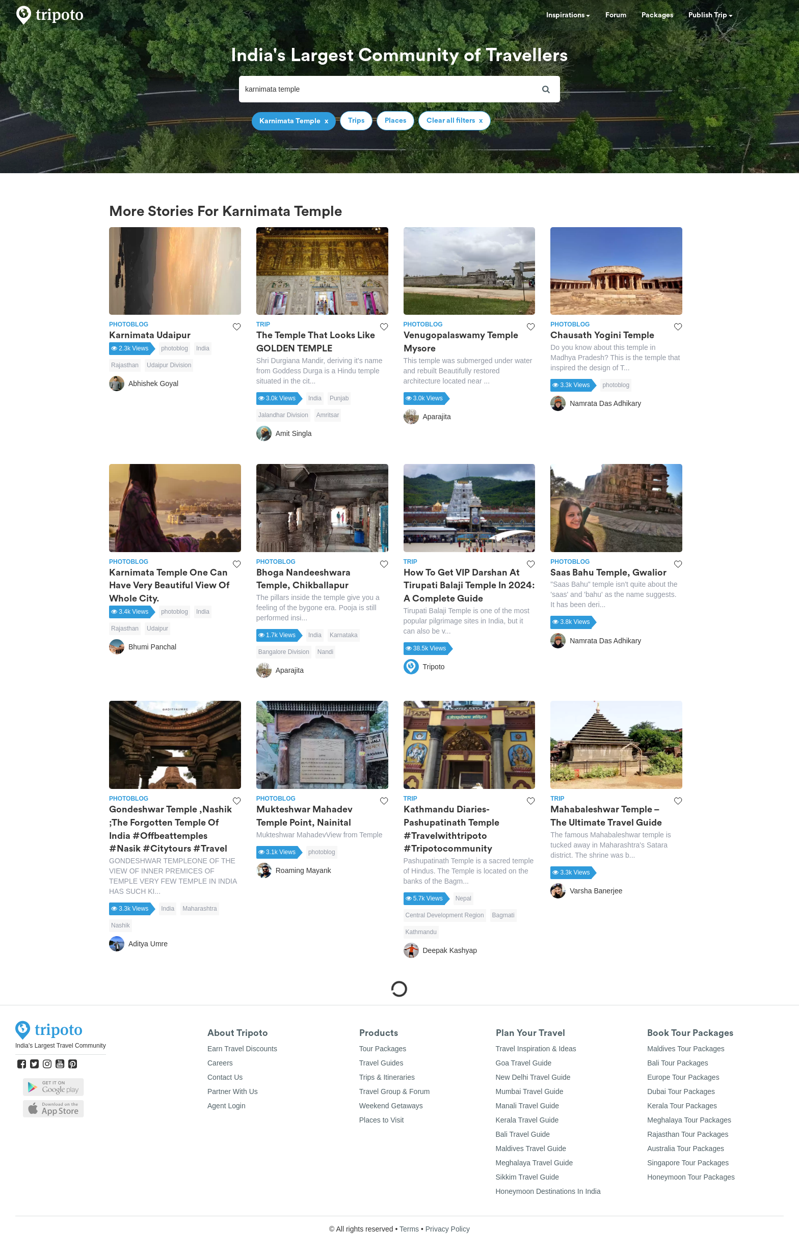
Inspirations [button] (568, 15)
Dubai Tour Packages (681, 1091)
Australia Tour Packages (685, 1148)
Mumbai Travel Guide (530, 1091)
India (202, 348)
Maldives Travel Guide (531, 1148)
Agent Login (226, 1106)
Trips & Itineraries (387, 1077)
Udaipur (157, 628)
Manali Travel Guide (528, 1106)
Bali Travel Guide (523, 1134)
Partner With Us (232, 1091)
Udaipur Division (169, 365)
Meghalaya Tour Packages (689, 1120)
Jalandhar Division (283, 415)
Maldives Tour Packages (685, 1049)
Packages (657, 15)
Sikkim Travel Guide (527, 1177)
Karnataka (344, 635)
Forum (615, 15)
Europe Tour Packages (683, 1077)
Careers (220, 1063)
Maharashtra (199, 908)
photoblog (174, 348)
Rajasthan (125, 365)
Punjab (339, 398)
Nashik (120, 925)
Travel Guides (381, 1063)
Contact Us (225, 1077)
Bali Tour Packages (677, 1063)
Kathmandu (421, 932)
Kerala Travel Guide (527, 1120)
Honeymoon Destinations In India (548, 1191)
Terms (409, 1229)
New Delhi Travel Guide (533, 1077)
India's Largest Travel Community (60, 1045)
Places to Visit (381, 1120)
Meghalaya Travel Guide (534, 1163)
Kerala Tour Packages (682, 1106)
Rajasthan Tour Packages (687, 1134)
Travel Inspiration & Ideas (536, 1049)
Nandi (325, 651)
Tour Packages (383, 1049)
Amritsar (327, 415)
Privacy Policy (447, 1229)
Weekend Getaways (391, 1106)
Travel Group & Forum (394, 1091)
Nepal (463, 898)
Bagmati (503, 915)
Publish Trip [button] (710, 15)
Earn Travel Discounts (242, 1049)
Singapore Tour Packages (688, 1163)
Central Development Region (445, 915)
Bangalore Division (283, 651)
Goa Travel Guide (524, 1063)
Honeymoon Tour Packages (691, 1177)
